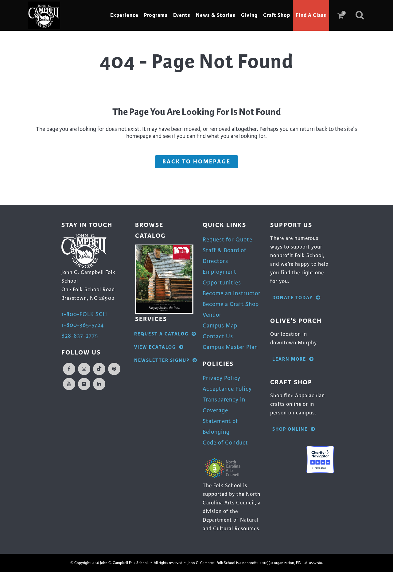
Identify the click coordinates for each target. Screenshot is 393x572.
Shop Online (294, 429)
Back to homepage (196, 161)
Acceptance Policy (227, 388)
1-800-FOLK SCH (84, 314)
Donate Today (296, 298)
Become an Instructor (232, 293)
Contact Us (218, 336)
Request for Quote (227, 239)
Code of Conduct (225, 442)
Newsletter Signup (165, 360)
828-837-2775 (79, 335)
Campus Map (220, 325)
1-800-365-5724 (82, 324)
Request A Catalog (165, 334)
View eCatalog (159, 347)
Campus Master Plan (230, 347)
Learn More (293, 359)
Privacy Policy (221, 378)
